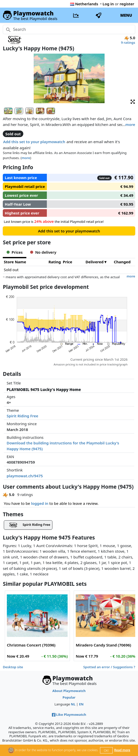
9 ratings (128, 42)
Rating (55, 261)
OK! (106, 750)
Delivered (95, 261)
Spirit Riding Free (22, 415)
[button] (133, 101)
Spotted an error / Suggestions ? (109, 667)
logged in (39, 503)
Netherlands (84, 3)
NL (73, 704)
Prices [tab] (15, 252)
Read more (122, 750)
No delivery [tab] (43, 252)
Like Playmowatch (69, 714)
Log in (108, 3)
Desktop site (13, 667)
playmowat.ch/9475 (25, 475)
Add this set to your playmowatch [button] (34, 141)
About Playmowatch (69, 690)
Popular (69, 697)
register (127, 3)
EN (81, 704)
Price (67, 261)
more (130, 124)
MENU (126, 15)
